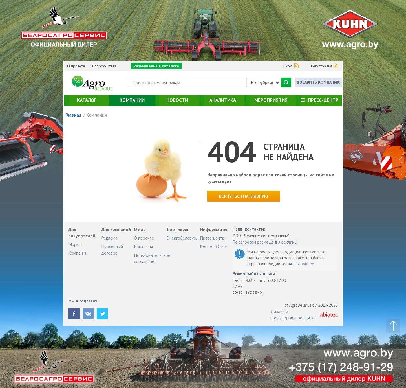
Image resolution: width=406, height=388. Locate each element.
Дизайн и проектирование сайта (292, 314)
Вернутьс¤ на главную (243, 196)
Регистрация (321, 66)
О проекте (76, 66)
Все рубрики (265, 82)
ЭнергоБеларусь (182, 238)
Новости (177, 100)
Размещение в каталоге (156, 66)
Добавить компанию (319, 82)
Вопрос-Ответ (104, 66)
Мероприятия (271, 100)
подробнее (304, 263)
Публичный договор (112, 250)
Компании (132, 100)
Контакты (143, 246)
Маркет (75, 244)
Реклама (109, 238)
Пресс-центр (323, 100)
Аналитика (222, 100)
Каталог (86, 100)
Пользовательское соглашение (152, 258)
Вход (287, 66)
